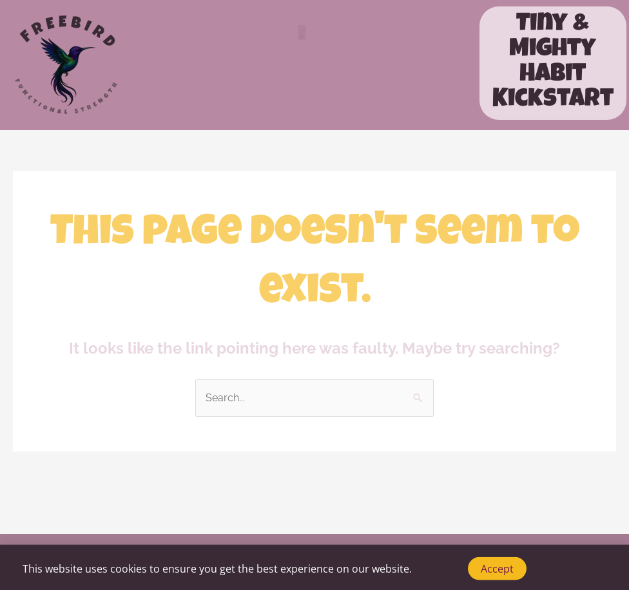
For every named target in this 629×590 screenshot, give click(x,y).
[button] (302, 32)
